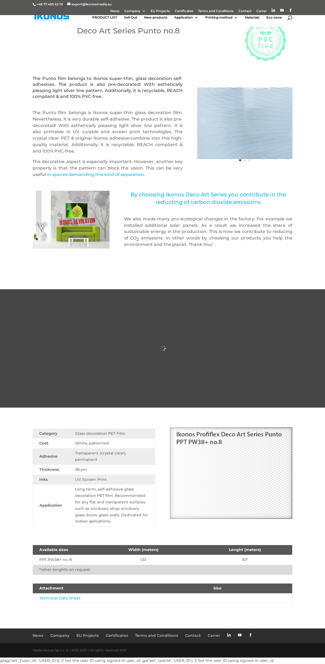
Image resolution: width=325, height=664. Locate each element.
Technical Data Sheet (59, 598)
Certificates (184, 11)
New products (155, 17)
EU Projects (160, 11)
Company (132, 11)
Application (183, 17)
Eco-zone (274, 17)
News (114, 11)
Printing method (218, 17)
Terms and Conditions (216, 11)
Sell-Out (130, 17)
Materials (252, 17)
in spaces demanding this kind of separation (95, 174)
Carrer (261, 11)
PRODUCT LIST (104, 17)
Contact (245, 11)
